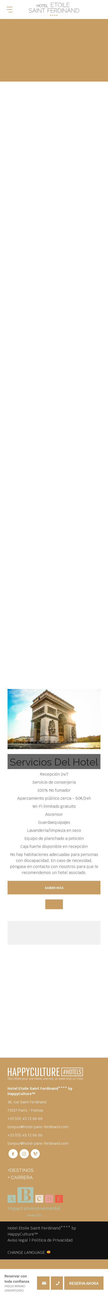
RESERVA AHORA (83, 1283)
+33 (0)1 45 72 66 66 (57, 1283)
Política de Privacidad (52, 1240)
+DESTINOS (20, 1170)
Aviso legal (18, 1240)
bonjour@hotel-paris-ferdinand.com (38, 1127)
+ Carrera (20, 1177)
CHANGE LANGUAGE (26, 1252)
